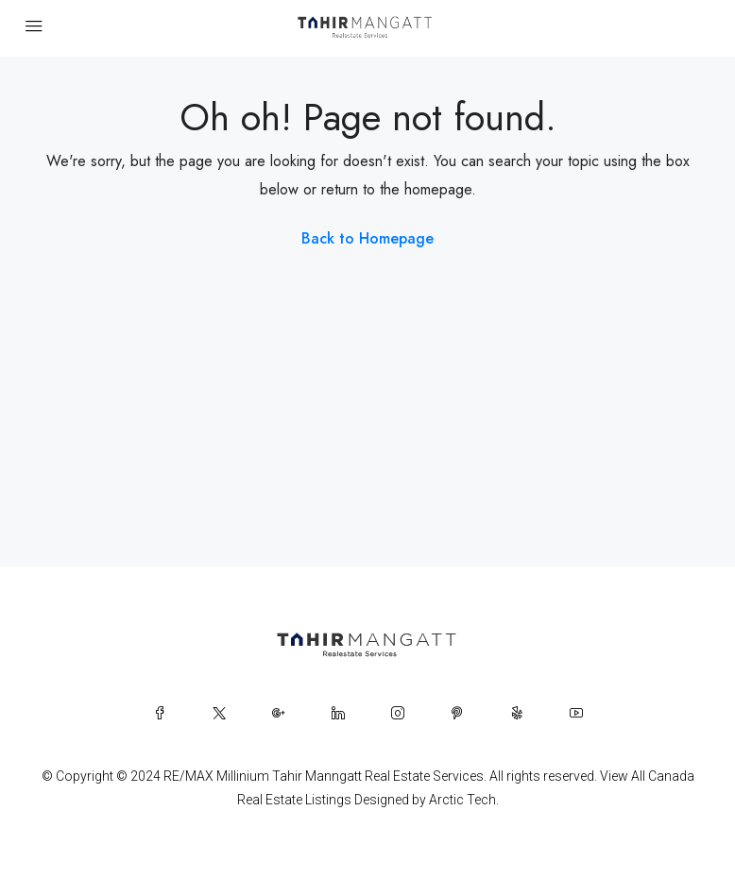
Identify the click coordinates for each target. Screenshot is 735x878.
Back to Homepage (367, 238)
